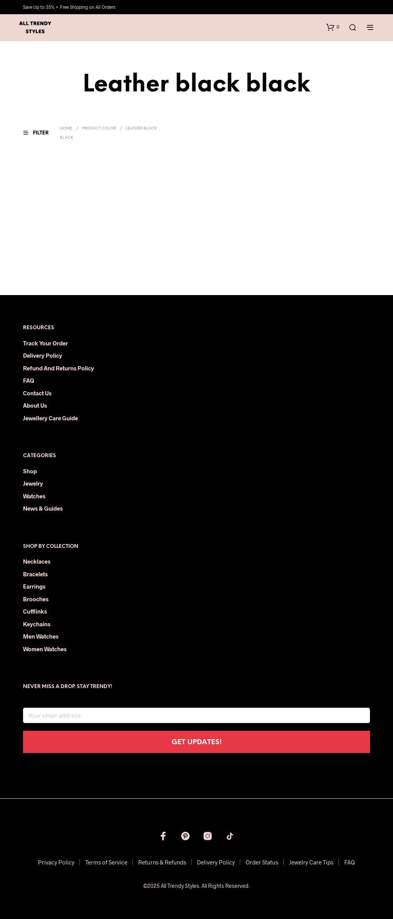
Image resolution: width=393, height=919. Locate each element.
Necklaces (36, 561)
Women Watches (44, 648)
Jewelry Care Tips (311, 862)
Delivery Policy (42, 355)
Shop (30, 471)
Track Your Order (45, 343)
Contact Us (37, 393)
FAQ (28, 380)
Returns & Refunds (162, 862)
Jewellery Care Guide (50, 418)
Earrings (34, 586)
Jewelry (33, 483)
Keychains (36, 623)
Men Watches (40, 636)
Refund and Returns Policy (58, 368)
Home (66, 128)
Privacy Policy (56, 862)
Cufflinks (35, 611)
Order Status (262, 862)
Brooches (35, 599)
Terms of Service (106, 862)
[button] (332, 27)
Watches (34, 496)
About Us (35, 405)
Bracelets (35, 574)
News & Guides (43, 508)
